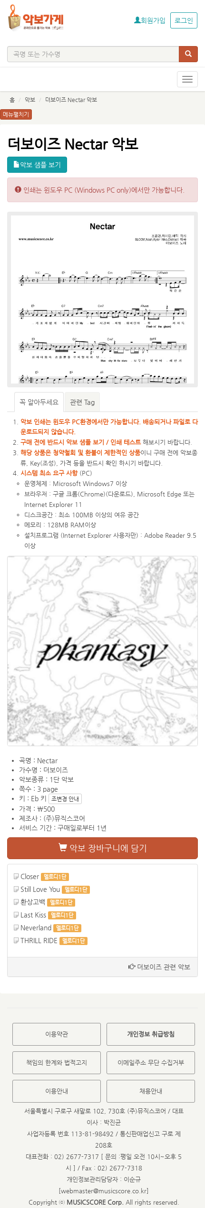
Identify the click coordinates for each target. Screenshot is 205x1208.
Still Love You (40, 889)
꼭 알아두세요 (39, 402)
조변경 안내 (65, 799)
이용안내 (56, 1091)
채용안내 (150, 1091)
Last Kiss (33, 914)
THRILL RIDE (39, 940)
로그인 (184, 20)
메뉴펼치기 (16, 114)
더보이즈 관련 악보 (159, 967)
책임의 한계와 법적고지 (56, 1062)
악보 (30, 99)
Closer (29, 876)
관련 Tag (82, 402)
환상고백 (32, 902)
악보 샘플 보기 (37, 165)
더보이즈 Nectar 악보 (71, 99)
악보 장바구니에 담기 (103, 848)
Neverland (35, 927)
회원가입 (150, 20)
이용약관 (56, 1034)
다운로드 (119, 493)
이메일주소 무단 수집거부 (150, 1062)
